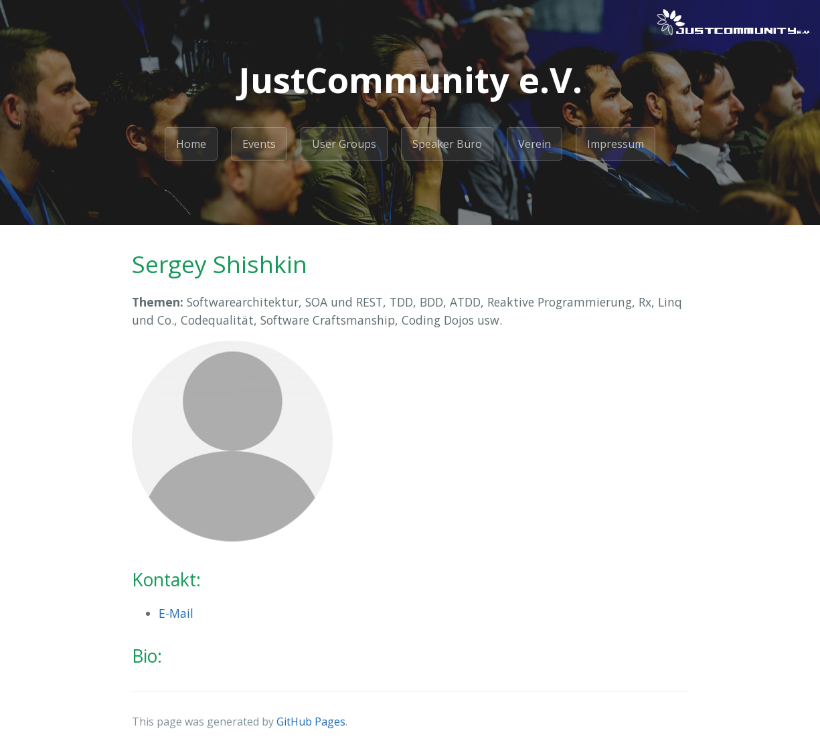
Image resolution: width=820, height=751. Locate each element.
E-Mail (176, 613)
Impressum (615, 144)
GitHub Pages (310, 721)
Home (191, 144)
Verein (534, 144)
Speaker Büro (447, 144)
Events (259, 144)
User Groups (344, 144)
